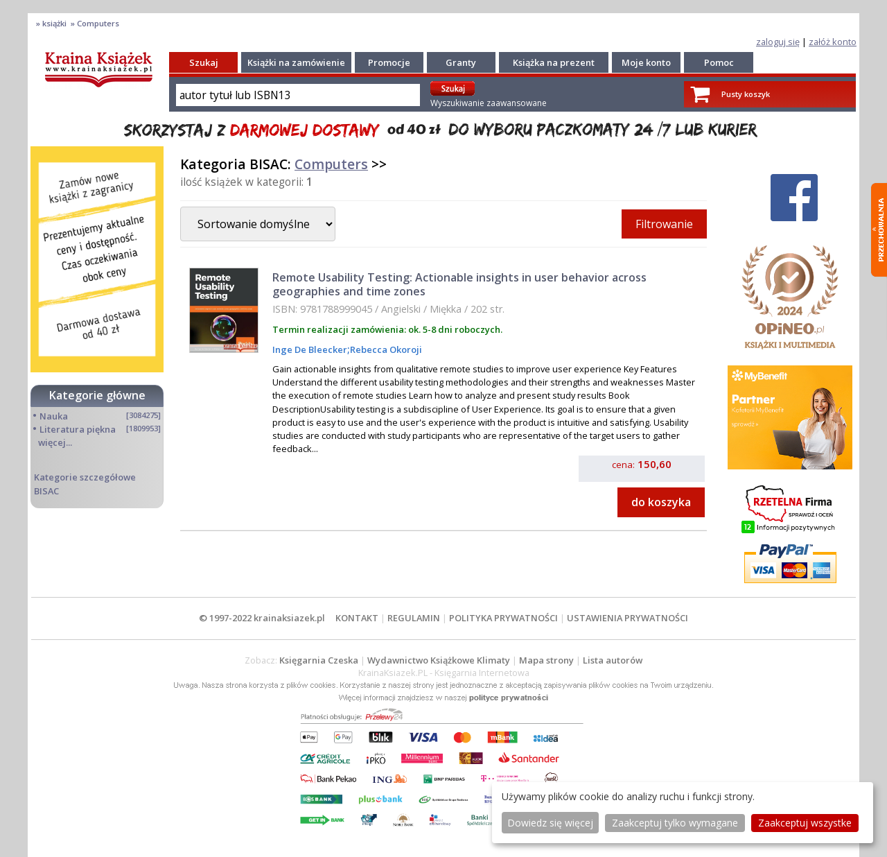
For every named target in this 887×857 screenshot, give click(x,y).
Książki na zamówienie (296, 62)
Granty (461, 62)
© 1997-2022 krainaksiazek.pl (262, 618)
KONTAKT (356, 618)
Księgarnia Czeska (318, 660)
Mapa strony (546, 660)
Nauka (53, 416)
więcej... (55, 442)
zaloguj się (778, 41)
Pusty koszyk (745, 94)
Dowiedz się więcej (550, 822)
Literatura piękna (77, 429)
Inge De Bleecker (309, 349)
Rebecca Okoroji (386, 349)
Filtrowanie (664, 224)
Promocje (389, 62)
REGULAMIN (413, 618)
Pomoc (719, 62)
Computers (331, 164)
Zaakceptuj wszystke (805, 822)
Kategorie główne (97, 395)
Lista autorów (612, 660)
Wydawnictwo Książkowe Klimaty (438, 660)
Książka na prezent (554, 62)
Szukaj (203, 62)
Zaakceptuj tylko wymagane (675, 822)
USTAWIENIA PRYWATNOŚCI (627, 618)
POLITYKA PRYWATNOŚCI (503, 618)
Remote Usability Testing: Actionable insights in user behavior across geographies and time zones (459, 284)
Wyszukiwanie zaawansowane (488, 103)
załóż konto (833, 41)
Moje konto (646, 62)
